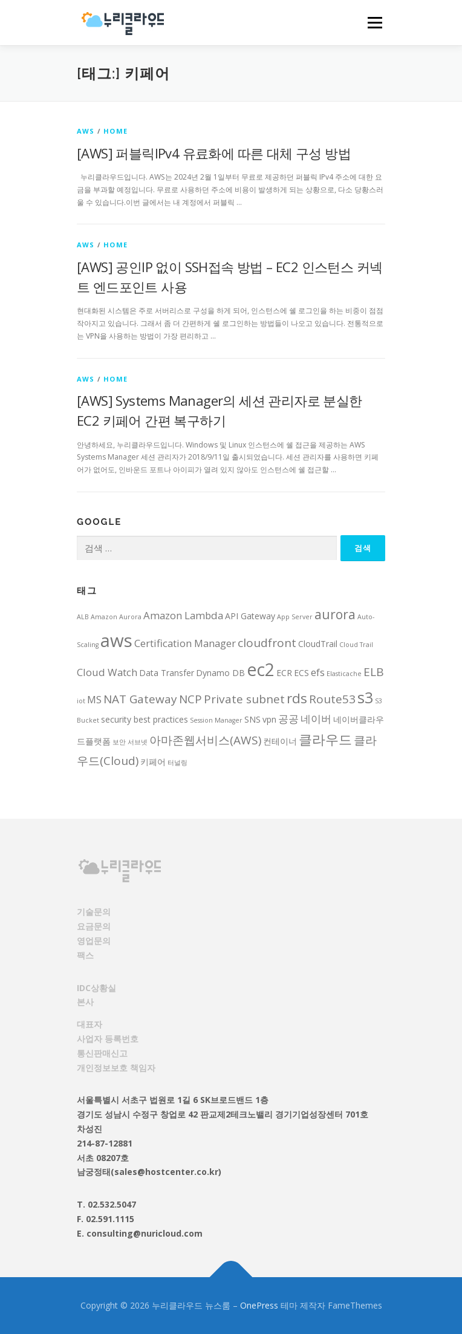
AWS (86, 130)
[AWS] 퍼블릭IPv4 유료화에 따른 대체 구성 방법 (214, 153)
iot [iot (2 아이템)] (81, 701)
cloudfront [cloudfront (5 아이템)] (267, 643)
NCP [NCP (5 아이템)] (190, 699)
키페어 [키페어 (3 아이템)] (153, 761)
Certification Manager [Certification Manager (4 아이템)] (185, 643)
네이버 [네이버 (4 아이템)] (316, 719)
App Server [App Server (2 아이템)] (295, 617)
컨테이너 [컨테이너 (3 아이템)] (280, 741)
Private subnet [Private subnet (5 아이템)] (244, 699)
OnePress (259, 1305)
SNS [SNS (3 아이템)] (252, 719)
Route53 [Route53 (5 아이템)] (332, 699)
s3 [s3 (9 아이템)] (365, 697)
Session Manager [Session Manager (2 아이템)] (216, 720)
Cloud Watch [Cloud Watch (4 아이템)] (107, 672)
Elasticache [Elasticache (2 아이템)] (344, 673)
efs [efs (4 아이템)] (318, 672)
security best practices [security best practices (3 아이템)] (144, 719)
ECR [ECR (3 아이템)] (284, 672)
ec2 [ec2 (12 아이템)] (261, 669)
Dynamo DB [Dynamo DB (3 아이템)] (220, 672)
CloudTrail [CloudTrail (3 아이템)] (317, 643)
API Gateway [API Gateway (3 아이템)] (250, 616)
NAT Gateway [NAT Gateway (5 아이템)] (140, 699)
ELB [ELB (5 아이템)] (373, 672)
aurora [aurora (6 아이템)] (335, 614)
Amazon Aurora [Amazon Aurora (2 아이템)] (116, 617)
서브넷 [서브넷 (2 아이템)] (138, 742)
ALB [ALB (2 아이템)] (83, 617)
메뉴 (373, 23)
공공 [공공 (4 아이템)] (288, 719)
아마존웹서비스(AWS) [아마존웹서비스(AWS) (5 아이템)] (205, 740)
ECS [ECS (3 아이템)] (301, 672)
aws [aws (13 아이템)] (116, 640)
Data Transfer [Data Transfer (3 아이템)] (166, 672)
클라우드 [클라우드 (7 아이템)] (325, 739)
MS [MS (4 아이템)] (94, 699)
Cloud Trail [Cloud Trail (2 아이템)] (356, 644)
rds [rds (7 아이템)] (297, 698)
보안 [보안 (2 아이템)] (119, 742)
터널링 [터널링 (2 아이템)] (177, 762)
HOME (115, 130)
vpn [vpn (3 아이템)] (269, 719)
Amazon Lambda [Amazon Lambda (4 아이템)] (183, 615)
